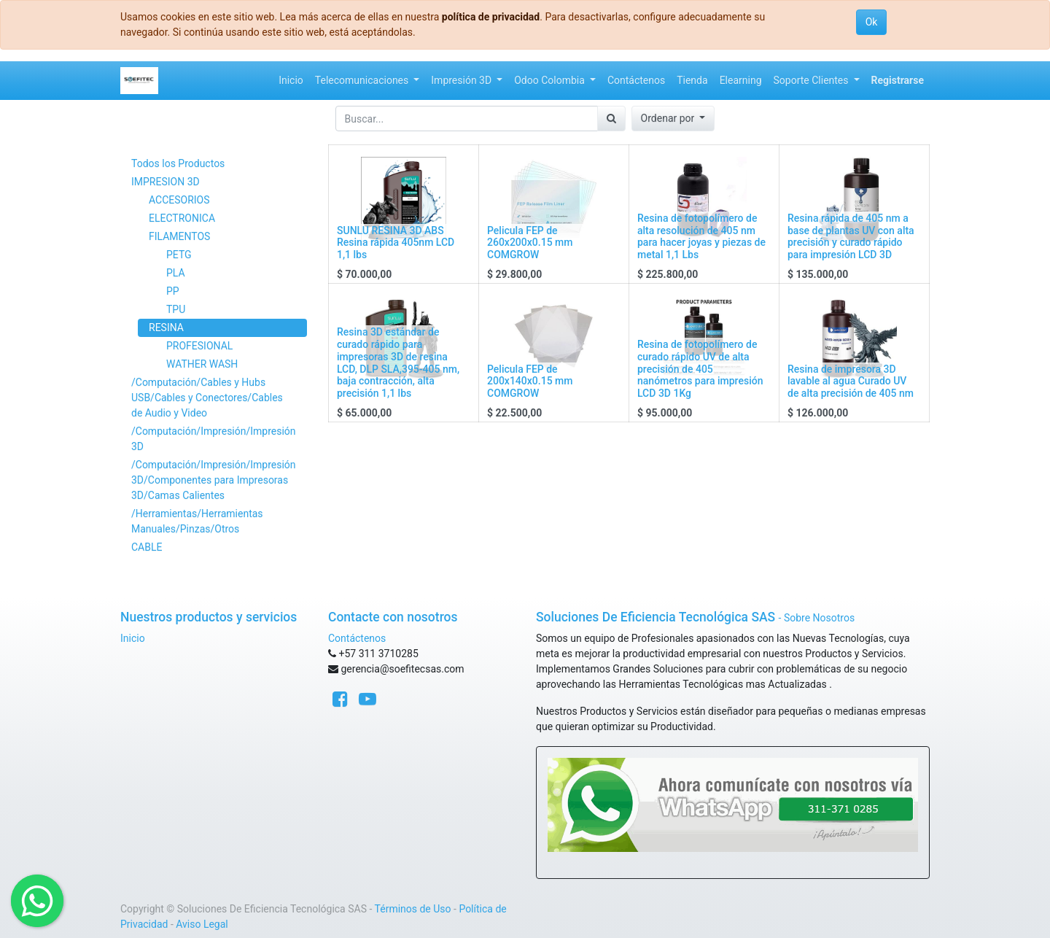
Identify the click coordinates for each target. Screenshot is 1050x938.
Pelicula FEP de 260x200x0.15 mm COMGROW (529, 243)
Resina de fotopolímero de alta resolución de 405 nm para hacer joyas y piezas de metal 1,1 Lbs (701, 236)
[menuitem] (291, 80)
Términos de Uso (413, 909)
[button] (673, 118)
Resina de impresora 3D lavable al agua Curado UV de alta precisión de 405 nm (851, 381)
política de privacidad (491, 17)
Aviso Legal (202, 924)
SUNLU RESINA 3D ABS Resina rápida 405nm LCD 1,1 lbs (395, 243)
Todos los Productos (178, 163)
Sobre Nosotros (819, 618)
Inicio (132, 638)
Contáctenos (357, 638)
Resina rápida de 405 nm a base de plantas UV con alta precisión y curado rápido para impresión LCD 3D (851, 236)
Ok (872, 22)
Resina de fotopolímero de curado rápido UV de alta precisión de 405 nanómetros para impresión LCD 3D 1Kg (700, 368)
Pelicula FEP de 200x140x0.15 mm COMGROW (529, 381)
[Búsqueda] (611, 118)
